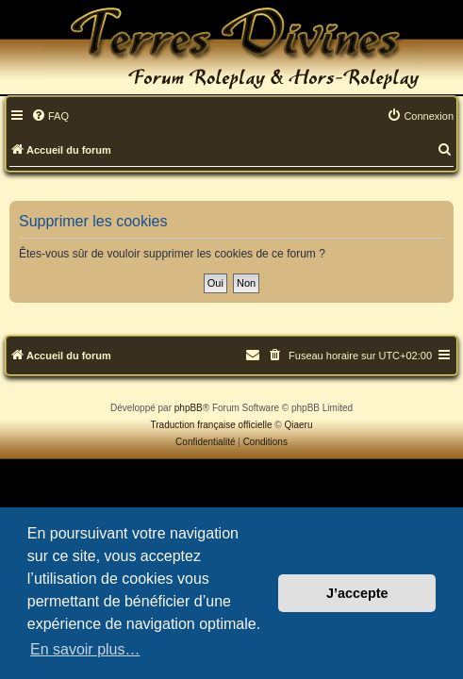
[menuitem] (50, 117)
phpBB (188, 408)
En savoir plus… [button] (85, 649)
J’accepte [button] (357, 593)
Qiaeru (298, 425)
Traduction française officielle (212, 425)
